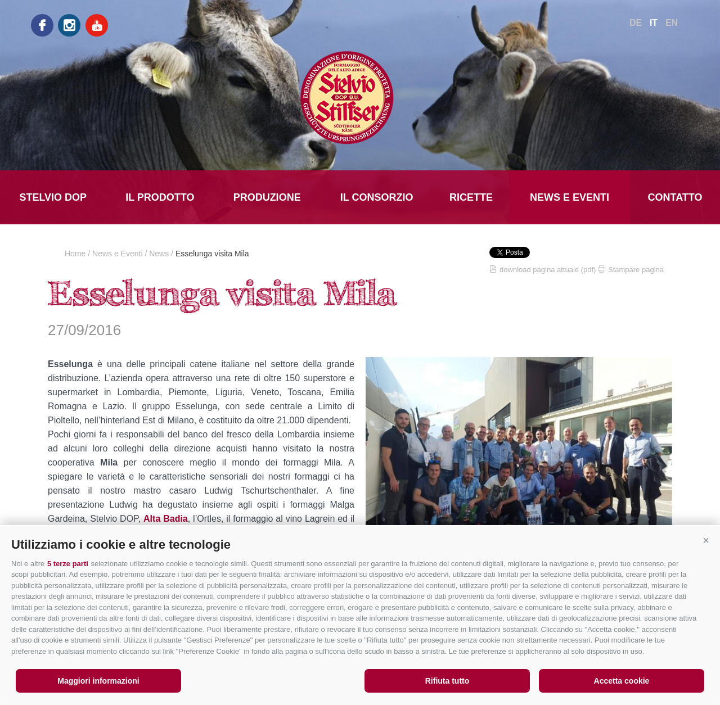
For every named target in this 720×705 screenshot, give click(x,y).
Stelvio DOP (53, 197)
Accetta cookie (622, 680)
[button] (706, 540)
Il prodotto (159, 197)
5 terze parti (67, 563)
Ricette (471, 197)
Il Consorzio (376, 197)
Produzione (267, 197)
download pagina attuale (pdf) (548, 269)
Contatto (675, 197)
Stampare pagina (636, 269)
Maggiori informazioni (98, 680)
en (671, 23)
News (159, 253)
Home (75, 253)
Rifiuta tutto (447, 680)
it (654, 23)
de (635, 23)
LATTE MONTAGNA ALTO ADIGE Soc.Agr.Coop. (360, 97)
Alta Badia (165, 518)
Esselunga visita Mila (212, 253)
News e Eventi (569, 197)
